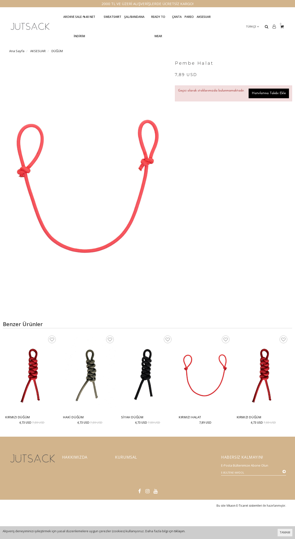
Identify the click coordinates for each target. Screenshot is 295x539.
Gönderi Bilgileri (128, 474)
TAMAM (285, 532)
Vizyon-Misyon (73, 474)
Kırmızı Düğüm (17, 417)
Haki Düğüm (73, 417)
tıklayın (179, 531)
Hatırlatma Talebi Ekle (269, 93)
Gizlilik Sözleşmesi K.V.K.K (134, 489)
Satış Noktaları (126, 497)
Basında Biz (70, 482)
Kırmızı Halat (190, 417)
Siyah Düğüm (132, 417)
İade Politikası (125, 467)
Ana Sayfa (16, 51)
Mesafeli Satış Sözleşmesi (133, 482)
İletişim (67, 467)
